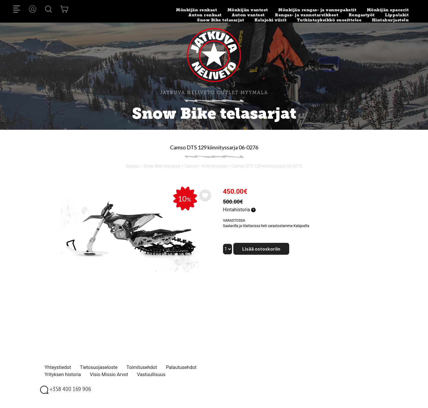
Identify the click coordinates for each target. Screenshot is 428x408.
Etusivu (132, 166)
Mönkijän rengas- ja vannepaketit (317, 9)
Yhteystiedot (58, 367)
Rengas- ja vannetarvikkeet (306, 15)
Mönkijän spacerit (388, 9)
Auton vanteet (248, 15)
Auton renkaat (205, 15)
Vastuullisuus (151, 374)
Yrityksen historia (63, 374)
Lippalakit (397, 15)
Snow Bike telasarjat (220, 20)
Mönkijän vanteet (247, 9)
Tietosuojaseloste (99, 367)
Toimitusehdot (141, 367)
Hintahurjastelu (390, 20)
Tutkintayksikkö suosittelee (329, 20)
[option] (129, 230)
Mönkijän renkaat (196, 9)
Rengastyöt (362, 15)
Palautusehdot (181, 367)
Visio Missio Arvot (109, 374)
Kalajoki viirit (270, 20)
